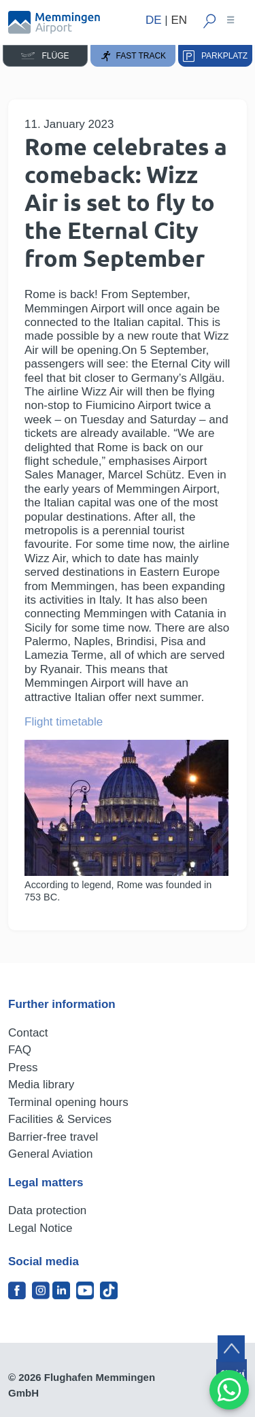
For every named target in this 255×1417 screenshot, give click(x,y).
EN (179, 20)
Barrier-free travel (53, 1136)
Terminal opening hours (68, 1102)
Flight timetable (63, 721)
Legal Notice (40, 1228)
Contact (28, 1032)
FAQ (19, 1049)
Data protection (47, 1210)
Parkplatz (215, 56)
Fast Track (133, 56)
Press (22, 1067)
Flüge (45, 56)
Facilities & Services (60, 1119)
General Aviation (50, 1153)
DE (154, 20)
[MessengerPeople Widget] (229, 1390)
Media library (41, 1084)
